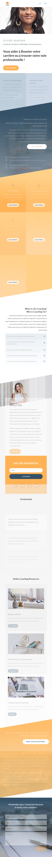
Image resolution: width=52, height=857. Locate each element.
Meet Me (15, 454)
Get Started (37, 146)
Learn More (13, 205)
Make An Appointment (35, 741)
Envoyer (40, 850)
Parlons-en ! (10, 68)
